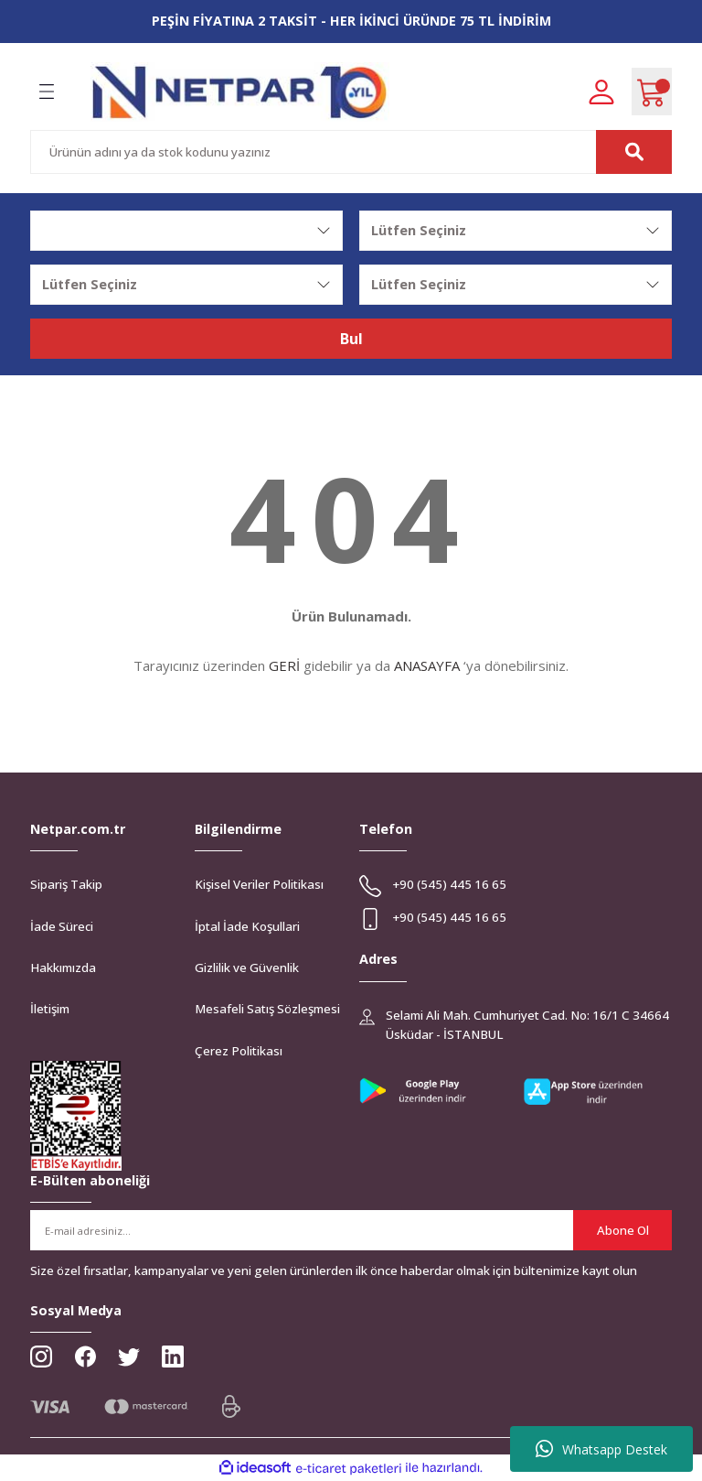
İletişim (49, 1008)
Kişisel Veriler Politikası (259, 884)
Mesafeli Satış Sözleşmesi (267, 1008)
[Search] (351, 152)
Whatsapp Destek (601, 1449)
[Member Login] (601, 91)
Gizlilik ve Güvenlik (247, 967)
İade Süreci (61, 926)
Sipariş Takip (66, 884)
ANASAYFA (427, 665)
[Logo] (239, 92)
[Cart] (652, 91)
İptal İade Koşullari (247, 926)
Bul (351, 339)
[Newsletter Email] (351, 1230)
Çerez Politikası (238, 1051)
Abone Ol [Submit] (623, 1230)
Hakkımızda (63, 967)
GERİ (284, 665)
